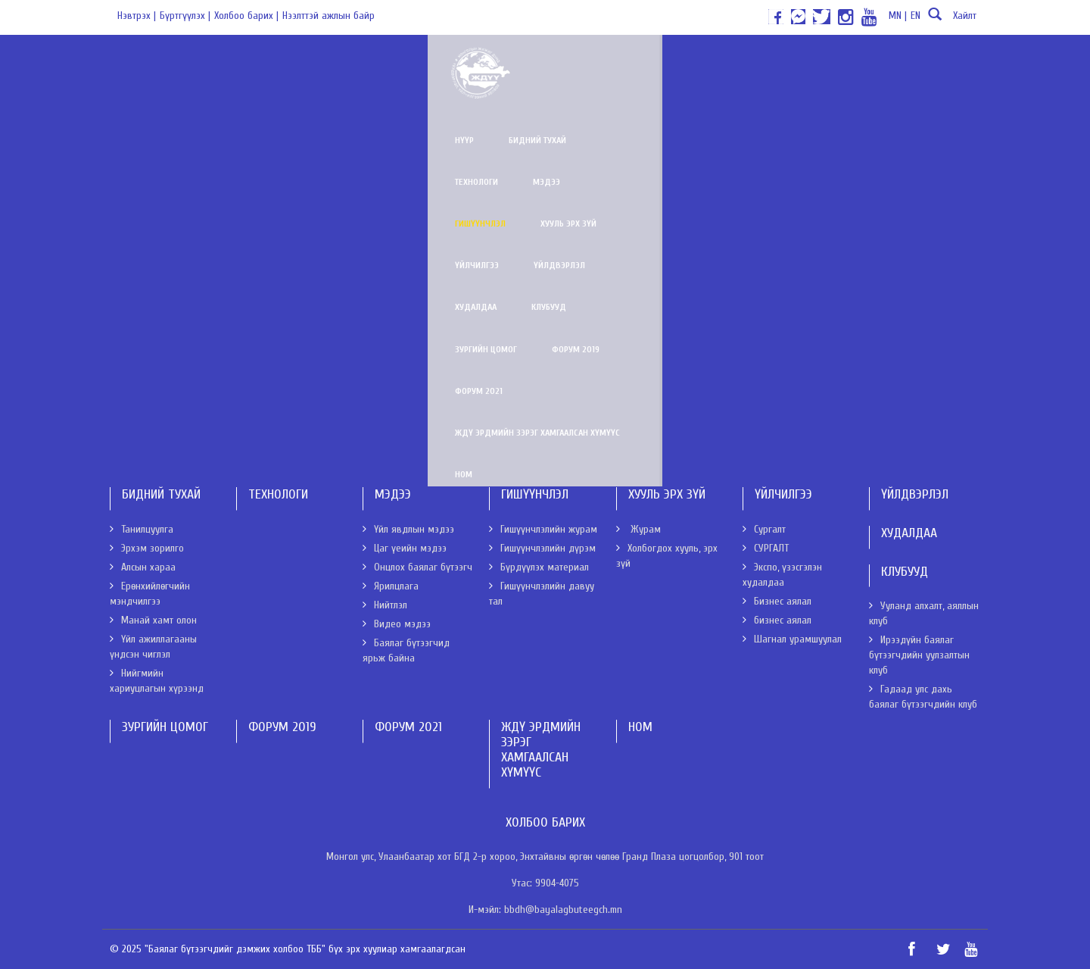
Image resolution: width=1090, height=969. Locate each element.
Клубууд (943, 64)
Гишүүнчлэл (533, 64)
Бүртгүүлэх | (185, 15)
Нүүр (231, 64)
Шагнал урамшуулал (792, 639)
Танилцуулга (141, 529)
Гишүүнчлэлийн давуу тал (181, 377)
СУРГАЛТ (766, 548)
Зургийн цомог (253, 106)
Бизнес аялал (777, 601)
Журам (638, 529)
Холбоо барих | (246, 15)
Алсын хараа (143, 567)
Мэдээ (459, 64)
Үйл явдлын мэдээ (408, 529)
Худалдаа (870, 64)
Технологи (389, 64)
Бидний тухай (304, 64)
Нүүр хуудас (139, 133)
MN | (898, 15)
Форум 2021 (425, 106)
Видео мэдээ (397, 623)
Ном (692, 106)
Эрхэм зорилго (147, 548)
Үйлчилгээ (706, 64)
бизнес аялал (777, 620)
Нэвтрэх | (136, 15)
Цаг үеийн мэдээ (405, 548)
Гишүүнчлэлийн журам (175, 243)
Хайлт (950, 20)
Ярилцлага (391, 586)
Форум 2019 (342, 106)
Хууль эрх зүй (621, 64)
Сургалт (764, 529)
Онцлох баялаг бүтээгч (417, 567)
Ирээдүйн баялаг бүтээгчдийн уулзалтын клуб (919, 655)
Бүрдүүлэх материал (168, 332)
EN (915, 15)
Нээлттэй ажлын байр (328, 15)
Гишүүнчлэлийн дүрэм (174, 288)
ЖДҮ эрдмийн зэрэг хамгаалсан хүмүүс (566, 106)
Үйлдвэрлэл (788, 64)
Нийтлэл (385, 605)
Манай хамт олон (153, 620)
